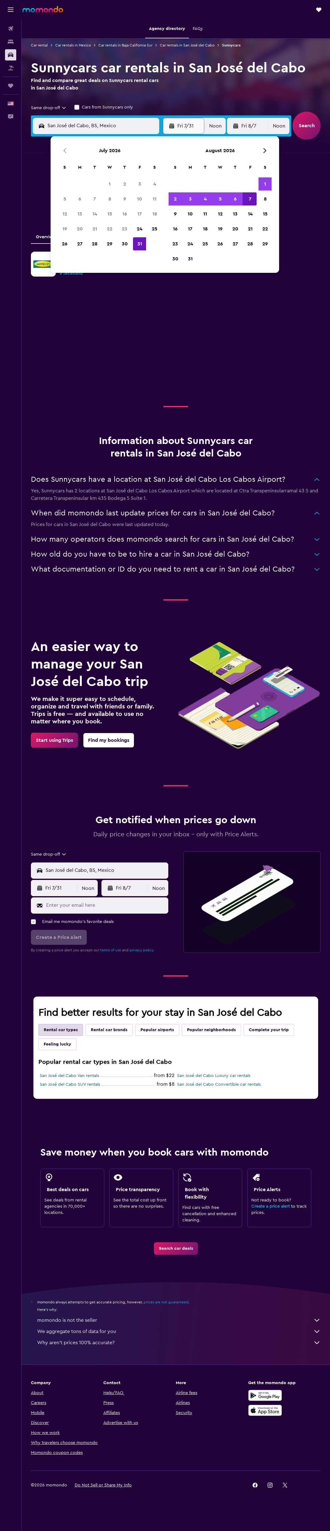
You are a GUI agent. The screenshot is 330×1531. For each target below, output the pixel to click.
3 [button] (139, 183)
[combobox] (49, 108)
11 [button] (154, 198)
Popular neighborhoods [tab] (211, 1030)
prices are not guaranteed (166, 1302)
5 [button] (64, 198)
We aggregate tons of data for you (179, 1331)
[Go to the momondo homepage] (42, 9)
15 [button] (109, 213)
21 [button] (94, 228)
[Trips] (10, 86)
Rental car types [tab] (61, 1030)
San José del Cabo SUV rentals (70, 1084)
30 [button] (125, 243)
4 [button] (154, 183)
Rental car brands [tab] (109, 1030)
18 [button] (154, 213)
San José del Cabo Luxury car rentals (213, 1076)
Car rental (39, 45)
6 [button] (79, 198)
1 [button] (110, 183)
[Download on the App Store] (265, 1410)
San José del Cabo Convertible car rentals (219, 1084)
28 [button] (94, 243)
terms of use (110, 950)
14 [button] (94, 213)
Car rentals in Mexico (73, 45)
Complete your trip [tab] (269, 1030)
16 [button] (124, 213)
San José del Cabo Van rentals (69, 1076)
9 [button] (124, 198)
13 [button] (79, 213)
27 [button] (79, 243)
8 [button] (109, 198)
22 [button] (109, 228)
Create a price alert (270, 1206)
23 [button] (124, 228)
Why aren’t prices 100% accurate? (179, 1342)
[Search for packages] (10, 68)
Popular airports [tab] (157, 1030)
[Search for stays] (10, 42)
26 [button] (64, 243)
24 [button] (139, 228)
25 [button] (154, 228)
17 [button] (139, 213)
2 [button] (124, 183)
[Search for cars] (10, 55)
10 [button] (139, 198)
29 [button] (109, 243)
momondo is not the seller (179, 1320)
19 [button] (64, 228)
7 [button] (94, 198)
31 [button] (139, 243)
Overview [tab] (46, 237)
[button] (10, 10)
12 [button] (64, 213)
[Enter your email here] (105, 905)
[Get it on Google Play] (265, 1395)
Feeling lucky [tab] (57, 1044)
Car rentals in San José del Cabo (187, 45)
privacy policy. (142, 950)
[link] (54, 740)
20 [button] (80, 228)
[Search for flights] (10, 28)
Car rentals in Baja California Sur (125, 45)
